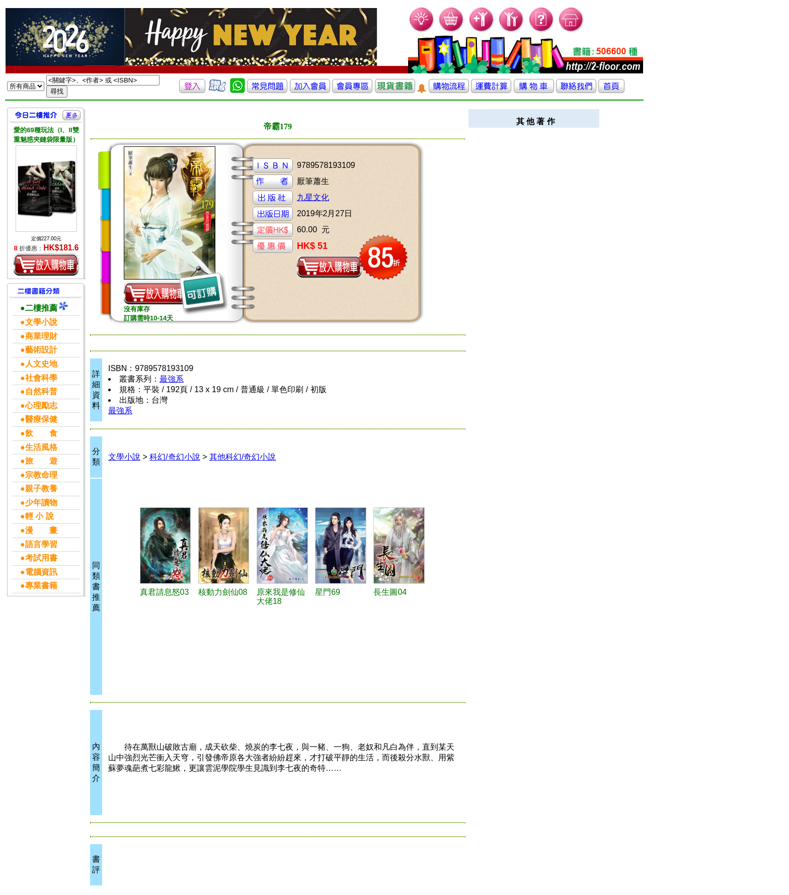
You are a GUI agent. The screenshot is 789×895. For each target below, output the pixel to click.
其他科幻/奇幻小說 (242, 457)
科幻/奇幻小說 (174, 457)
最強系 (172, 379)
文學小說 (124, 457)
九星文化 (313, 197)
